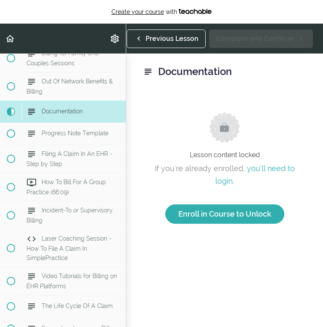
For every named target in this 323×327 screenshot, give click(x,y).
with (161, 12)
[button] (10, 39)
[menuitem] (115, 39)
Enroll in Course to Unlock (224, 213)
